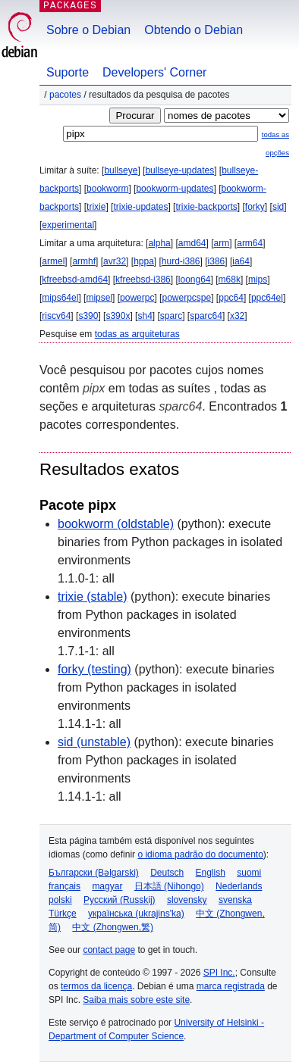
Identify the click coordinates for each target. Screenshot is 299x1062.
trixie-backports (206, 206)
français (64, 886)
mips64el (60, 297)
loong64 (194, 279)
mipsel (99, 297)
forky (255, 206)
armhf (84, 261)
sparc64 (206, 316)
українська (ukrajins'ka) (136, 913)
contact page (109, 950)
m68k (230, 279)
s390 (88, 316)
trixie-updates (140, 206)
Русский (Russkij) (119, 900)
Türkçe (63, 913)
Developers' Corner (154, 72)
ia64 (241, 261)
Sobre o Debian (88, 29)
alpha (159, 243)
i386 (216, 261)
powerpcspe (186, 297)
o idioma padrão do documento (200, 854)
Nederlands (239, 886)
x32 (237, 316)
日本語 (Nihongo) (169, 886)
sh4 (144, 316)
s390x (117, 316)
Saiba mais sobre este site (136, 1000)
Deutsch (167, 872)
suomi (249, 872)
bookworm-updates (174, 188)
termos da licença (96, 986)
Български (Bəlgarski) (94, 872)
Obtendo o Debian (193, 29)
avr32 (114, 261)
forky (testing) (94, 669)
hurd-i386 (181, 261)
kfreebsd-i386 (143, 279)
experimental (68, 225)
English (210, 872)
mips (257, 279)
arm (222, 243)
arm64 (250, 243)
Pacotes (65, 94)
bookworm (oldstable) (116, 523)
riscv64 (56, 316)
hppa (144, 261)
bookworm (107, 188)
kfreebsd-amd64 (75, 279)
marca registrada (231, 986)
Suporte (67, 72)
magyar (107, 886)
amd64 (192, 243)
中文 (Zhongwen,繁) (112, 927)
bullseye (120, 170)
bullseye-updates (179, 170)
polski (60, 900)
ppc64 (231, 297)
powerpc (137, 297)
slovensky (187, 900)
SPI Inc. (219, 972)
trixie (96, 206)
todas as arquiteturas (137, 334)
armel (53, 261)
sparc (171, 316)
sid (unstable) (94, 742)
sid (278, 206)
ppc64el (267, 297)
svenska (235, 900)
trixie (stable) (92, 596)
